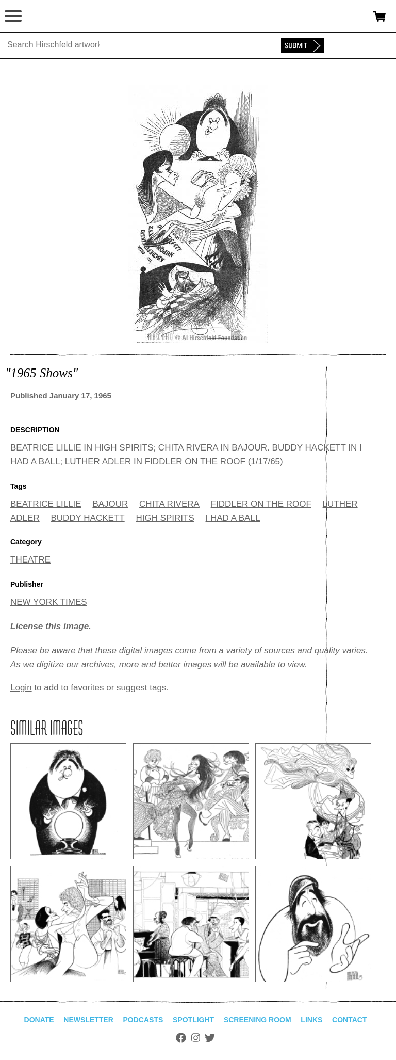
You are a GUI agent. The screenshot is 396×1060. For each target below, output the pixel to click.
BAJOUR (110, 504)
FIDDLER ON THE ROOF (261, 504)
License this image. (50, 626)
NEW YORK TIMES (48, 602)
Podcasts (143, 1020)
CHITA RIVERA (169, 504)
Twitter (210, 1038)
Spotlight (193, 1020)
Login (21, 688)
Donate (39, 1020)
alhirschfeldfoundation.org (43, 16)
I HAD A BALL (233, 518)
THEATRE (30, 560)
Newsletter (88, 1020)
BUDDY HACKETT (87, 518)
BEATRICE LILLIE (45, 504)
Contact (349, 1020)
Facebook (181, 1038)
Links (311, 1020)
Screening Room (257, 1020)
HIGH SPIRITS (165, 518)
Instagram (195, 1038)
